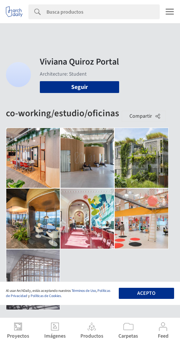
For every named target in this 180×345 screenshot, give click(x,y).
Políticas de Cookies (46, 296)
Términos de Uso (84, 290)
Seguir (79, 87)
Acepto (146, 293)
